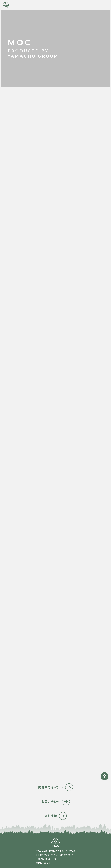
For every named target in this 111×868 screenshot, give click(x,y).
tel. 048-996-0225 (44, 854)
